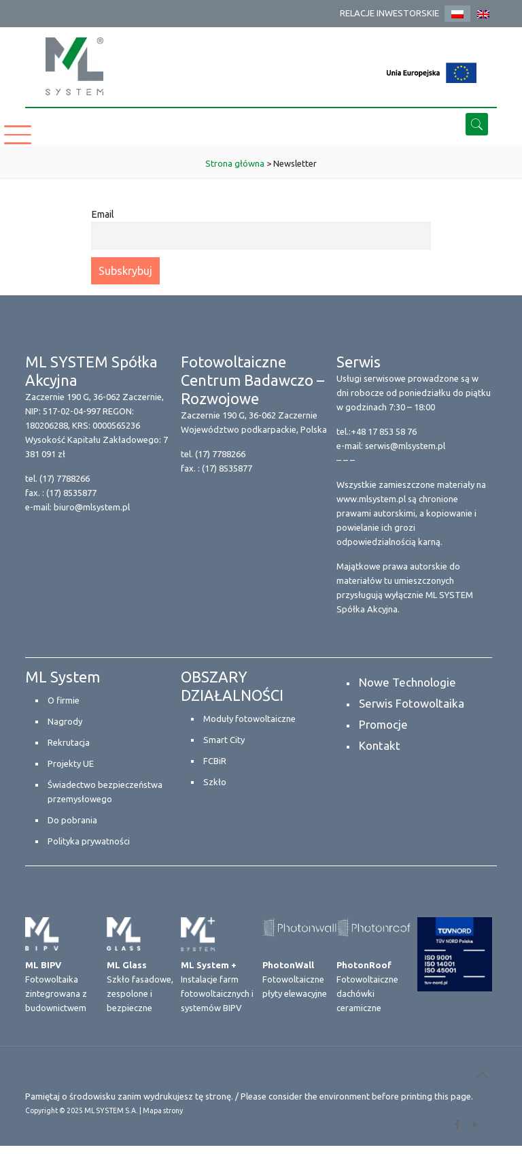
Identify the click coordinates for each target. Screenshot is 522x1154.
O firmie (64, 700)
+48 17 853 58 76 (384, 431)
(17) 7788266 (64, 478)
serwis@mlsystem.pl (405, 445)
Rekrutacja (69, 742)
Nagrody (65, 721)
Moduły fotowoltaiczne (249, 718)
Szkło (214, 782)
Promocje (383, 724)
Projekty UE (71, 763)
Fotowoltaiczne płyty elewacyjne (294, 979)
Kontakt (379, 745)
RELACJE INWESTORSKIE (389, 13)
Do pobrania (72, 820)
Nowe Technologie (407, 682)
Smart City (224, 739)
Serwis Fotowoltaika (411, 703)
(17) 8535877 (71, 492)
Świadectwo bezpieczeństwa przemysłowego (105, 792)
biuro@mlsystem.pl (92, 507)
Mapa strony (163, 1110)
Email (102, 214)
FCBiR (214, 760)
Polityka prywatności (89, 841)
